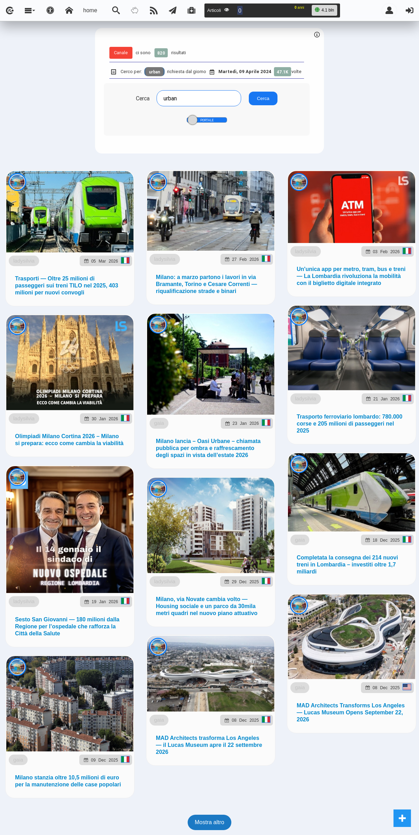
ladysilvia (57, 237)
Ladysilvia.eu (183, 407)
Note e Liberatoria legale (290, 455)
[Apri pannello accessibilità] (50, 10)
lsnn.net (112, 455)
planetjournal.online (288, 407)
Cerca (143, 98)
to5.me (376, 407)
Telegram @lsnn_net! (263, 338)
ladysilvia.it (142, 407)
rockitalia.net (341, 407)
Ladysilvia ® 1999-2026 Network (175, 455)
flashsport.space (231, 407)
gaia (63, 806)
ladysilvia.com (99, 407)
